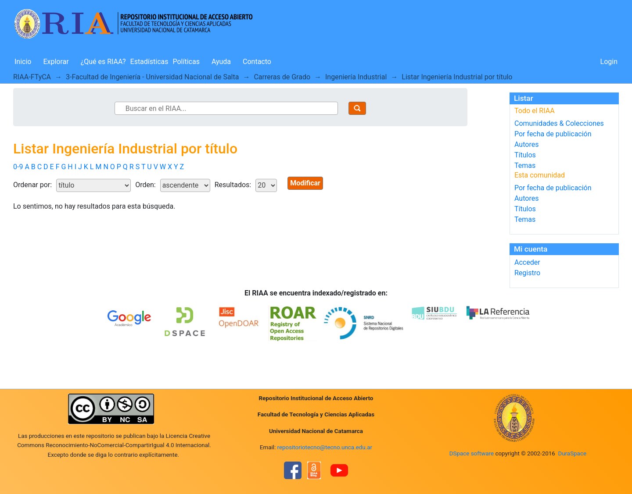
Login (609, 61)
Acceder (527, 262)
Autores (526, 144)
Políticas (186, 61)
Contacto (257, 61)
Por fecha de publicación (553, 134)
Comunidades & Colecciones (559, 123)
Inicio (22, 61)
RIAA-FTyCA (32, 77)
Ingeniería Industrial (356, 77)
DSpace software (471, 453)
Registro (527, 273)
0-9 (18, 167)
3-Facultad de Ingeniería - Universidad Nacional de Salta (152, 77)
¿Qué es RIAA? (103, 61)
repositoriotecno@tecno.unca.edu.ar (325, 447)
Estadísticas (149, 61)
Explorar (55, 61)
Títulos (525, 155)
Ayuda (221, 61)
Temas (524, 165)
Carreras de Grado (282, 77)
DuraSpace (572, 453)
